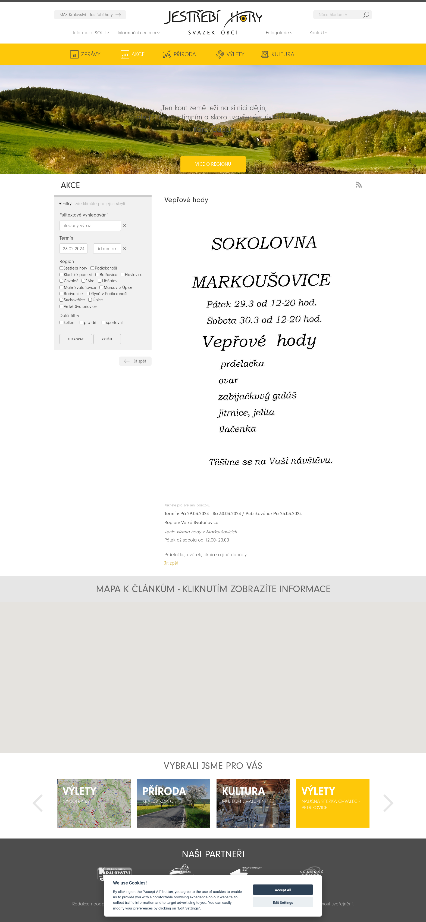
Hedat (366, 15)
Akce (136, 54)
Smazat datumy (125, 248)
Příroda (181, 54)
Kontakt (316, 33)
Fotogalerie (277, 33)
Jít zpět (140, 361)
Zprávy (90, 54)
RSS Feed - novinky (360, 184)
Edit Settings (283, 903)
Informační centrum (137, 33)
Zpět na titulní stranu (213, 22)
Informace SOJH (89, 33)
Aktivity (328, 54)
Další (388, 803)
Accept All (283, 890)
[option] (94, 803)
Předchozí (37, 803)
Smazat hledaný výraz (125, 226)
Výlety (230, 54)
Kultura (275, 54)
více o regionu (213, 142)
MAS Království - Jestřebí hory (86, 14)
